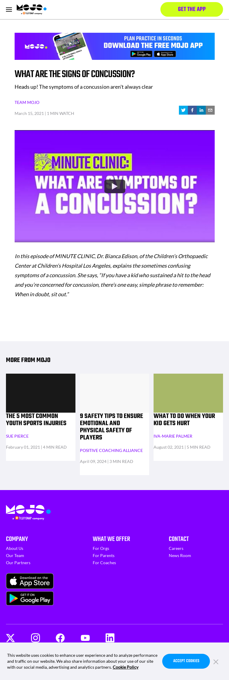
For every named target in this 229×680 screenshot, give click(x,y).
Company (17, 539)
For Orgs (101, 548)
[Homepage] (32, 9)
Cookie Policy (125, 667)
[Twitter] (10, 638)
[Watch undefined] (114, 186)
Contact (179, 539)
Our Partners (18, 562)
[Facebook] (60, 637)
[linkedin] (201, 110)
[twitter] (183, 110)
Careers (176, 548)
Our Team (15, 555)
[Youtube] (85, 638)
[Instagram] (35, 637)
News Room (180, 555)
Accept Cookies (186, 661)
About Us (14, 548)
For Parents (103, 555)
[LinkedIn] (110, 637)
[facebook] (192, 110)
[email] (210, 110)
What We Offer (111, 539)
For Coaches (104, 562)
